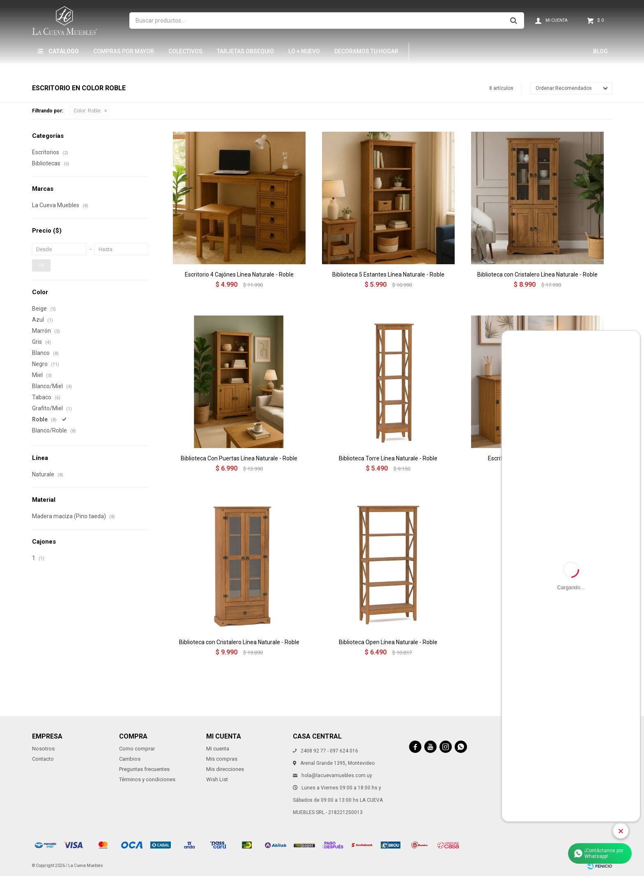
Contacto (43, 759)
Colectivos (185, 51)
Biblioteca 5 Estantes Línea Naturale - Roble (388, 274)
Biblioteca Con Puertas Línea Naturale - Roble (239, 458)
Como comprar (137, 749)
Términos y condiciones (147, 779)
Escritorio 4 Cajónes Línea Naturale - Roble (239, 274)
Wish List (217, 779)
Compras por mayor (123, 51)
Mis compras (221, 759)
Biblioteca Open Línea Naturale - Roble (388, 642)
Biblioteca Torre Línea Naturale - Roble (388, 458)
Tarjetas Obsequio (245, 51)
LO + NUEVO (304, 51)
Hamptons (435, 51)
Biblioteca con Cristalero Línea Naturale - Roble (537, 274)
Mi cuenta (217, 749)
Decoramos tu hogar (366, 51)
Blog (600, 51)
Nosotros (43, 749)
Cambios (129, 759)
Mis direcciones (225, 769)
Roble (87, 111)
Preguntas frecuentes (144, 769)
